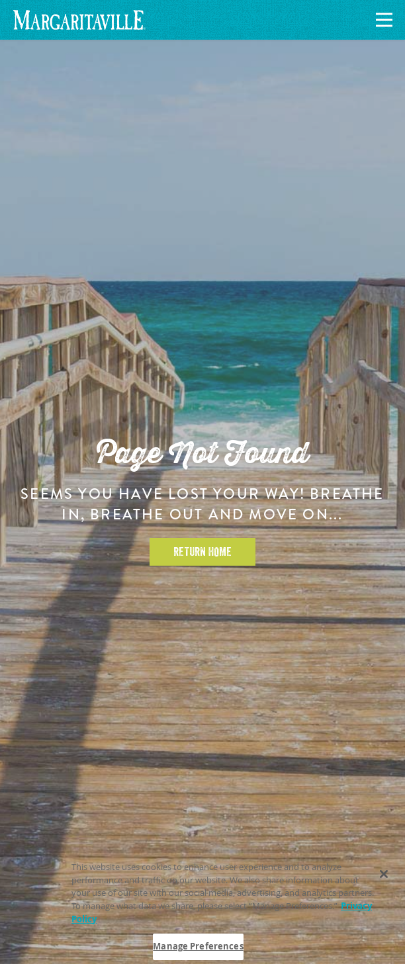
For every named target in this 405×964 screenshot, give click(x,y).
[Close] (383, 876)
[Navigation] (382, 20)
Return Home (202, 552)
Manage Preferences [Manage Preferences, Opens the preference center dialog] (198, 949)
